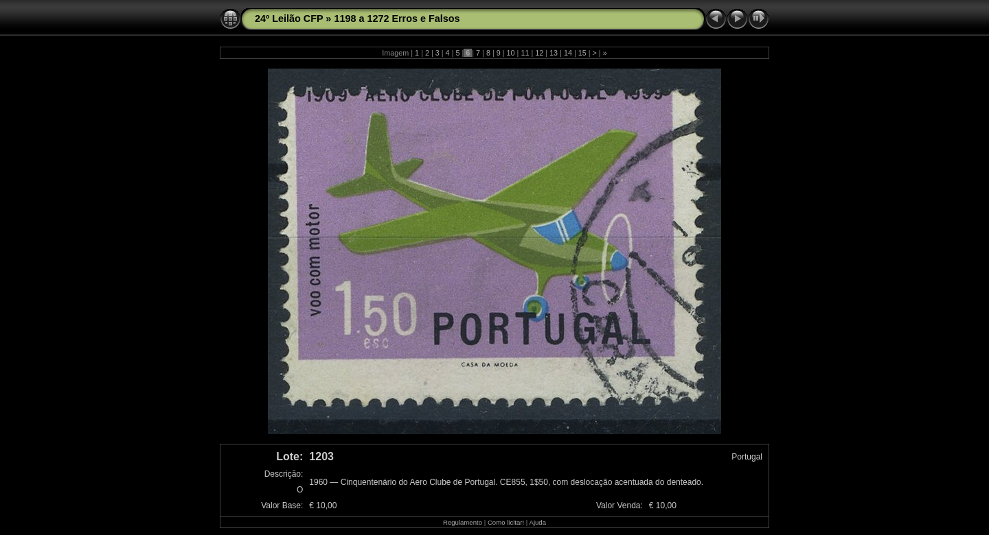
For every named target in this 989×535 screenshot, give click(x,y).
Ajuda (537, 522)
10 (511, 53)
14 (568, 53)
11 (525, 53)
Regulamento (462, 522)
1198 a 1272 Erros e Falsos (396, 18)
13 (553, 53)
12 (539, 53)
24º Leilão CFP (289, 18)
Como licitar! (506, 522)
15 (582, 53)
